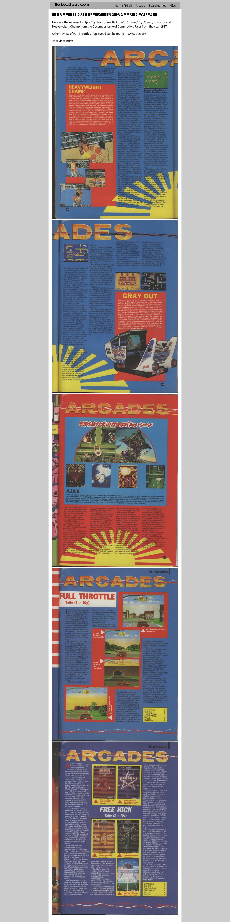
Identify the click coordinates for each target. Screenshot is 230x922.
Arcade (140, 5)
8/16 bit (127, 5)
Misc (173, 5)
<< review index (62, 41)
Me (116, 5)
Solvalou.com (71, 4)
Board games (157, 5)
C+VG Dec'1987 (138, 33)
